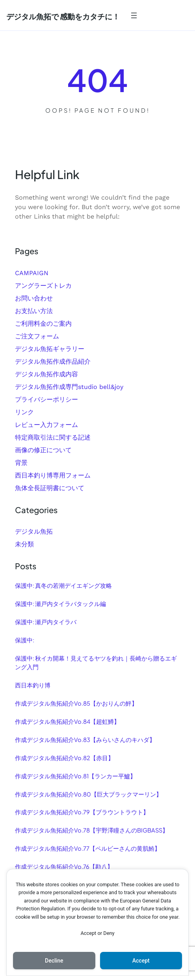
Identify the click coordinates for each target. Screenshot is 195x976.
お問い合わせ (34, 298)
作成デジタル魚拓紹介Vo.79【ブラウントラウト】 (82, 812)
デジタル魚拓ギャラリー (49, 349)
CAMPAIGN (31, 273)
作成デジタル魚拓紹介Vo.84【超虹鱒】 (67, 721)
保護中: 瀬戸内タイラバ (45, 621)
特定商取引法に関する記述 (53, 437)
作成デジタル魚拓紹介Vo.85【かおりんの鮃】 (76, 703)
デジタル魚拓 (34, 531)
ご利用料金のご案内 (43, 323)
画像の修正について (43, 450)
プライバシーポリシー (46, 399)
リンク (24, 412)
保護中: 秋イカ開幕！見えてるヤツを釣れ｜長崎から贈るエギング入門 (96, 662)
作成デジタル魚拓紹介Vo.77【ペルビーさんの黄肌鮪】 (87, 848)
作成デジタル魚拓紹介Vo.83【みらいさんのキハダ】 (85, 739)
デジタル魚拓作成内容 (46, 374)
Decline (54, 960)
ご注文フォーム (37, 336)
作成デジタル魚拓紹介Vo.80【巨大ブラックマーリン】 (88, 794)
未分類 (24, 544)
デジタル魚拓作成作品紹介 (53, 361)
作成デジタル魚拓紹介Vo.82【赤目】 (64, 757)
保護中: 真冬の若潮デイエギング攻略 (63, 585)
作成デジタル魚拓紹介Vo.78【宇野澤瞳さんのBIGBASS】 (91, 830)
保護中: (24, 640)
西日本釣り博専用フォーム (53, 475)
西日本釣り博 (32, 685)
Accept (141, 960)
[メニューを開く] (134, 15)
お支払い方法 (34, 311)
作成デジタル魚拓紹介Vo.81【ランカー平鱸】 (75, 776)
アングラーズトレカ (43, 285)
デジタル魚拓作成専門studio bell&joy (69, 387)
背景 (21, 462)
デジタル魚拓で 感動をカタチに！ (63, 16)
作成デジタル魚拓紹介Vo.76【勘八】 (64, 866)
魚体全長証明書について (49, 488)
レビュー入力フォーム (46, 425)
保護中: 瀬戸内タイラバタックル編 (60, 603)
